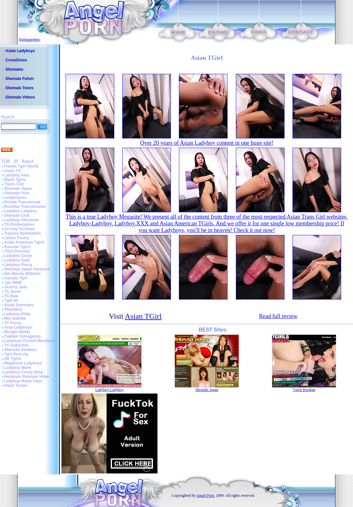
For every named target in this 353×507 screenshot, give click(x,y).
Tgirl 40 (11, 300)
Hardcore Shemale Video (26, 376)
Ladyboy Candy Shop (24, 372)
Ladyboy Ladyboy (20, 211)
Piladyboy (13, 309)
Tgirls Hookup (304, 389)
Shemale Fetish (19, 78)
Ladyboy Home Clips (23, 381)
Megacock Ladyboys (23, 363)
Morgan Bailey (17, 332)
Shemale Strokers (20, 349)
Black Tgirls (15, 179)
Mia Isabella (15, 318)
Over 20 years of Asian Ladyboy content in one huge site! (206, 143)
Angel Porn (205, 495)
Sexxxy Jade (15, 287)
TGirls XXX (14, 184)
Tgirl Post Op (16, 354)
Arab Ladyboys (18, 327)
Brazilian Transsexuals (24, 206)
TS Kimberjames (19, 224)
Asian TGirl (143, 316)
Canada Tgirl (16, 278)
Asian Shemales (19, 305)
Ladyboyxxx (15, 197)
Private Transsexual (22, 202)
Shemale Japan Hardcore (27, 269)
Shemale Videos (20, 97)
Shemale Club (16, 215)
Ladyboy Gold (17, 260)
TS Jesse (12, 291)
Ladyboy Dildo (17, 314)
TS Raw (11, 296)
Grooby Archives (19, 229)
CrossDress (16, 60)
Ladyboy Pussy (18, 264)
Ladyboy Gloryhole (21, 220)
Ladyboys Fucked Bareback (29, 341)
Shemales (14, 69)
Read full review (278, 316)
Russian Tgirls (17, 247)
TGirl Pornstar (17, 251)
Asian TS (12, 170)
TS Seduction (16, 345)
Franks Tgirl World (21, 166)
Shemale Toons (19, 88)
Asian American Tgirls (24, 242)
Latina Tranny (16, 238)
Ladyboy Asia (16, 175)
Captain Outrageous (22, 336)
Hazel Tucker (16, 385)
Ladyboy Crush (18, 256)
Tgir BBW (13, 282)
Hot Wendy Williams (22, 273)
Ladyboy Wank (17, 367)
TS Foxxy (12, 323)
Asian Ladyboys (20, 51)
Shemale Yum (16, 193)
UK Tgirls (12, 358)
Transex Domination (22, 233)
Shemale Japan (18, 188)
